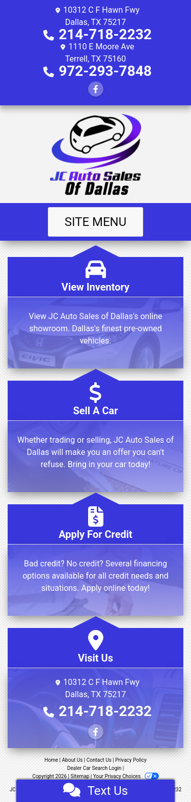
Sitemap (79, 776)
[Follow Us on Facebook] (95, 89)
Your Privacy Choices (126, 776)
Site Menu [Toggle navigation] (96, 222)
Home (51, 760)
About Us (72, 760)
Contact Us (99, 760)
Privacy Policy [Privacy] (131, 760)
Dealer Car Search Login (94, 768)
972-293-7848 (105, 71)
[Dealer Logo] (95, 154)
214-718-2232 (105, 34)
